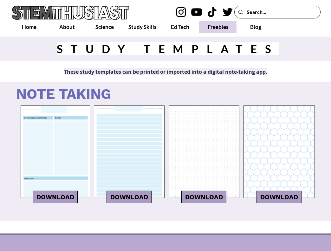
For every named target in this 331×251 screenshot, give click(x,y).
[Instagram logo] (181, 12)
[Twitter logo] (227, 12)
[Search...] (277, 12)
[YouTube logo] (196, 12)
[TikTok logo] (212, 12)
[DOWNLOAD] (55, 197)
